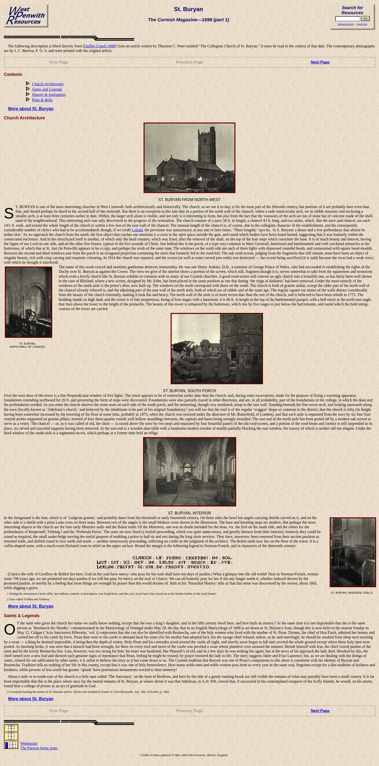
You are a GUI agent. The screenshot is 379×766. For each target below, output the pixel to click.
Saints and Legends (47, 89)
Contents (13, 74)
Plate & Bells (42, 100)
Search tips (362, 24)
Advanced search (346, 24)
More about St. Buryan (31, 108)
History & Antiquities (49, 95)
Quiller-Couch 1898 (99, 46)
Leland (137, 230)
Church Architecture (48, 84)
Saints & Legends (22, 615)
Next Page (320, 62)
